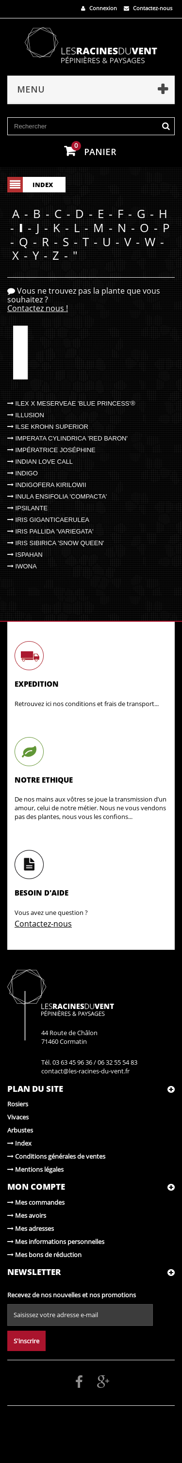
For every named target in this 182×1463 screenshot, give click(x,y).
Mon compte (36, 1186)
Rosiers (17, 1104)
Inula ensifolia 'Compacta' (57, 496)
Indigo (22, 473)
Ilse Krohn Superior (47, 426)
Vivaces (18, 1117)
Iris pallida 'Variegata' (50, 531)
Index (19, 1143)
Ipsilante (27, 508)
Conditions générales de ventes (56, 1156)
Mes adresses (30, 1228)
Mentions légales (35, 1169)
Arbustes (20, 1130)
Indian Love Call (40, 461)
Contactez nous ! (37, 308)
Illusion (25, 415)
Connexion (99, 8)
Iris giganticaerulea (48, 519)
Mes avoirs (26, 1215)
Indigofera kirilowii (46, 484)
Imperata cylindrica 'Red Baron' (67, 438)
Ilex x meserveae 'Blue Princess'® (71, 403)
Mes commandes (36, 1202)
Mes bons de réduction (44, 1254)
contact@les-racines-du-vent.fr (85, 1071)
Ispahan (25, 554)
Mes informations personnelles (55, 1241)
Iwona (22, 566)
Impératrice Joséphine (51, 450)
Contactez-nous (148, 8)
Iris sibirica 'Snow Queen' (55, 543)
